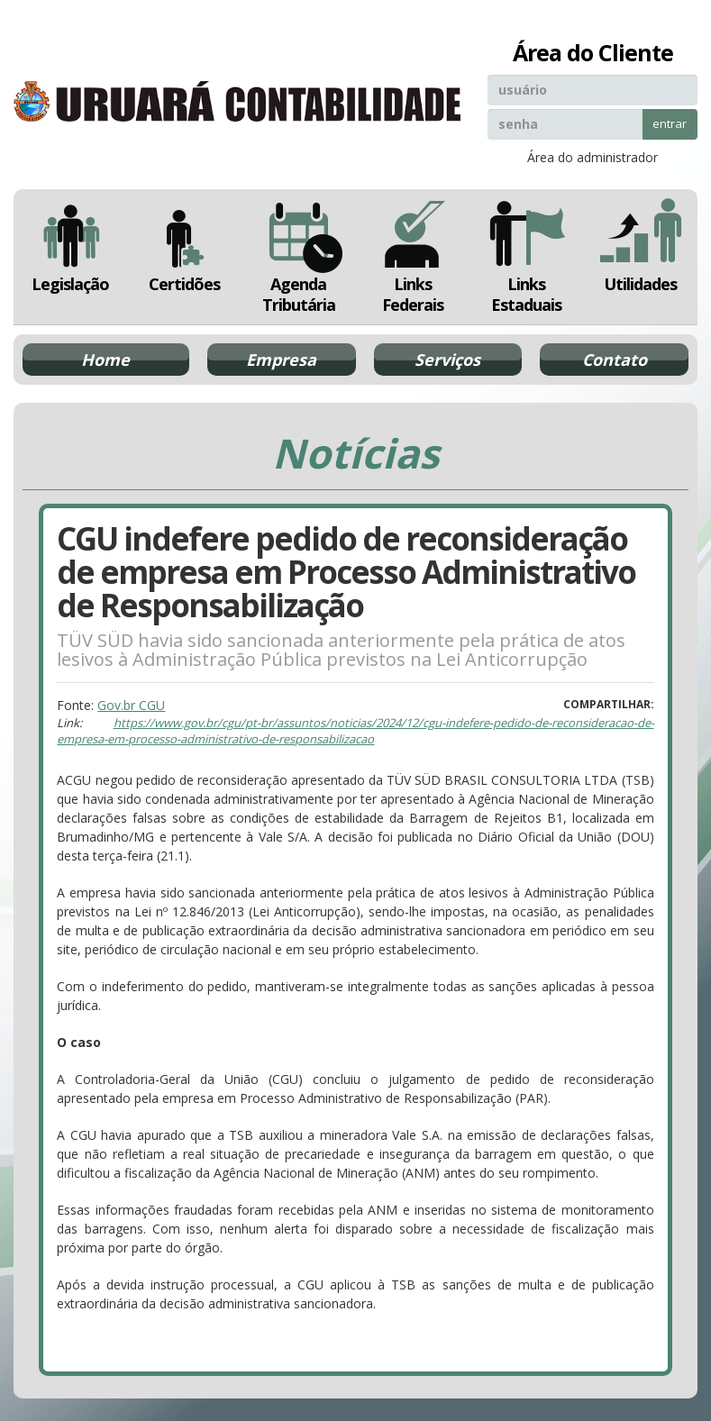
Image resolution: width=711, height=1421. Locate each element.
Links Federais (413, 256)
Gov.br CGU (131, 705)
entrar (669, 123)
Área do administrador (592, 157)
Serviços (447, 359)
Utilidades (641, 246)
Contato (614, 359)
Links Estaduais (527, 256)
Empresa (281, 359)
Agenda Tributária (299, 256)
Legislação (71, 246)
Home (105, 359)
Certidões (185, 246)
